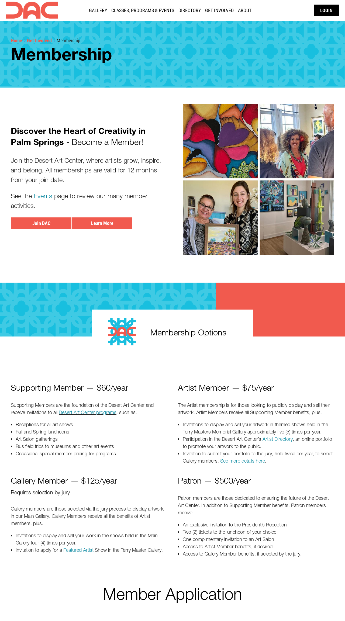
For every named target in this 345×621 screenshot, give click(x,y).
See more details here (242, 461)
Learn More (102, 223)
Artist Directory (278, 439)
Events (43, 196)
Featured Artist (78, 550)
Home (16, 40)
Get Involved (39, 40)
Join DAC (41, 223)
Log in (326, 10)
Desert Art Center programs (87, 412)
